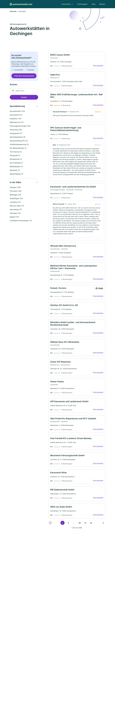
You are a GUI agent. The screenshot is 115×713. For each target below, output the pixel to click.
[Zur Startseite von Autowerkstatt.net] (21, 4)
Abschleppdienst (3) (17, 137)
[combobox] (24, 91)
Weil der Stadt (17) (17, 206)
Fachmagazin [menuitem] (82, 4)
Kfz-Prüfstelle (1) (16, 163)
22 (91, 538)
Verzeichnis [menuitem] (66, 4)
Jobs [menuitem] (93, 4)
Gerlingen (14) (15, 214)
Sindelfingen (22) (16, 199)
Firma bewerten (97, 66)
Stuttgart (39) (15, 188)
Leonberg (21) (15, 202)
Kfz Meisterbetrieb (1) (18, 148)
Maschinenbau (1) (16, 174)
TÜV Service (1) (16, 152)
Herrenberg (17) (16, 210)
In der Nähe (15, 183)
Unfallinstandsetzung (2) (19, 145)
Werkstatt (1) (15, 171)
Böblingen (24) (15, 195)
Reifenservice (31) (17, 123)
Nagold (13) (14, 217)
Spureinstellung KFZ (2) (19, 141)
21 (85, 538)
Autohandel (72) (16, 115)
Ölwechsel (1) (15, 156)
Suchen (24, 98)
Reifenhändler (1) (16, 167)
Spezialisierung (17, 106)
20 (80, 538)
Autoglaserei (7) (16, 134)
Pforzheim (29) (15, 191)
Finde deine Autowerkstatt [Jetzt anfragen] (24, 76)
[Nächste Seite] (103, 538)
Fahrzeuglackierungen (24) (20, 126)
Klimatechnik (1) (16, 160)
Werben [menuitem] (102, 4)
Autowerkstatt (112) (17, 112)
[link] (76, 61)
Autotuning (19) (16, 130)
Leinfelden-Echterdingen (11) (21, 221)
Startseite (13, 12)
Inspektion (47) (15, 119)
